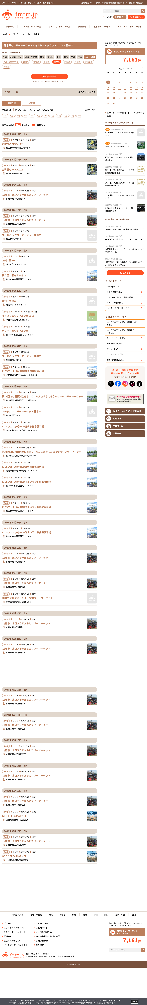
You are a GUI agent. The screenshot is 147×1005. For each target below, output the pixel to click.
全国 (5, 57)
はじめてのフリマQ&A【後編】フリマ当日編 (122, 403)
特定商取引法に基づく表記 (48, 961)
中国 (73, 57)
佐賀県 (36, 61)
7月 (25, 115)
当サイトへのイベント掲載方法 (123, 483)
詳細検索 (82, 26)
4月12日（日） (48, 109)
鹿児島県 (88, 61)
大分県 (67, 61)
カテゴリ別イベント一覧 (59, 26)
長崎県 (46, 61)
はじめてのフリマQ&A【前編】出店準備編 (122, 395)
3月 (79, 115)
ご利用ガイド (42, 953)
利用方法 (113, 490)
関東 (42, 57)
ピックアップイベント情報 (129, 26)
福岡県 (26, 61)
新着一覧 (10, 26)
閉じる (134, 1001)
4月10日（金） (21, 109)
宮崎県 (77, 61)
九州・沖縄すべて (11, 61)
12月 (59, 115)
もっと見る (125, 307)
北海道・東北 (16, 57)
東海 (59, 57)
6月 (18, 115)
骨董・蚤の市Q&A (114, 415)
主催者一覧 (114, 497)
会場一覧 (113, 505)
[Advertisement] (49, 256)
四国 (80, 57)
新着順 (32, 103)
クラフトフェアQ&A (115, 426)
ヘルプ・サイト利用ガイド (118, 379)
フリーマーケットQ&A (116, 409)
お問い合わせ (42, 966)
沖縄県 (6, 66)
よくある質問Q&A (114, 363)
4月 (5, 115)
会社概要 (40, 970)
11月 (52, 115)
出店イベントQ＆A (101, 26)
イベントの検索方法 (115, 374)
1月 (65, 115)
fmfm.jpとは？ (113, 358)
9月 (38, 115)
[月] (121, 68)
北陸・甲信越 (31, 57)
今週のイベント (90, 109)
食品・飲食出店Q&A (115, 431)
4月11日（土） (34, 109)
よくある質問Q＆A (44, 957)
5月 (11, 115)
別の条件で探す (49, 76)
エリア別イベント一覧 (31, 26)
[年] (129, 68)
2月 (72, 115)
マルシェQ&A (112, 420)
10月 (46, 115)
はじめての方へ (43, 949)
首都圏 (50, 57)
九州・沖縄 (120, 940)
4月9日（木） (7, 109)
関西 (66, 57)
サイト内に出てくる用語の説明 (120, 369)
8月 (32, 115)
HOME (4, 34)
